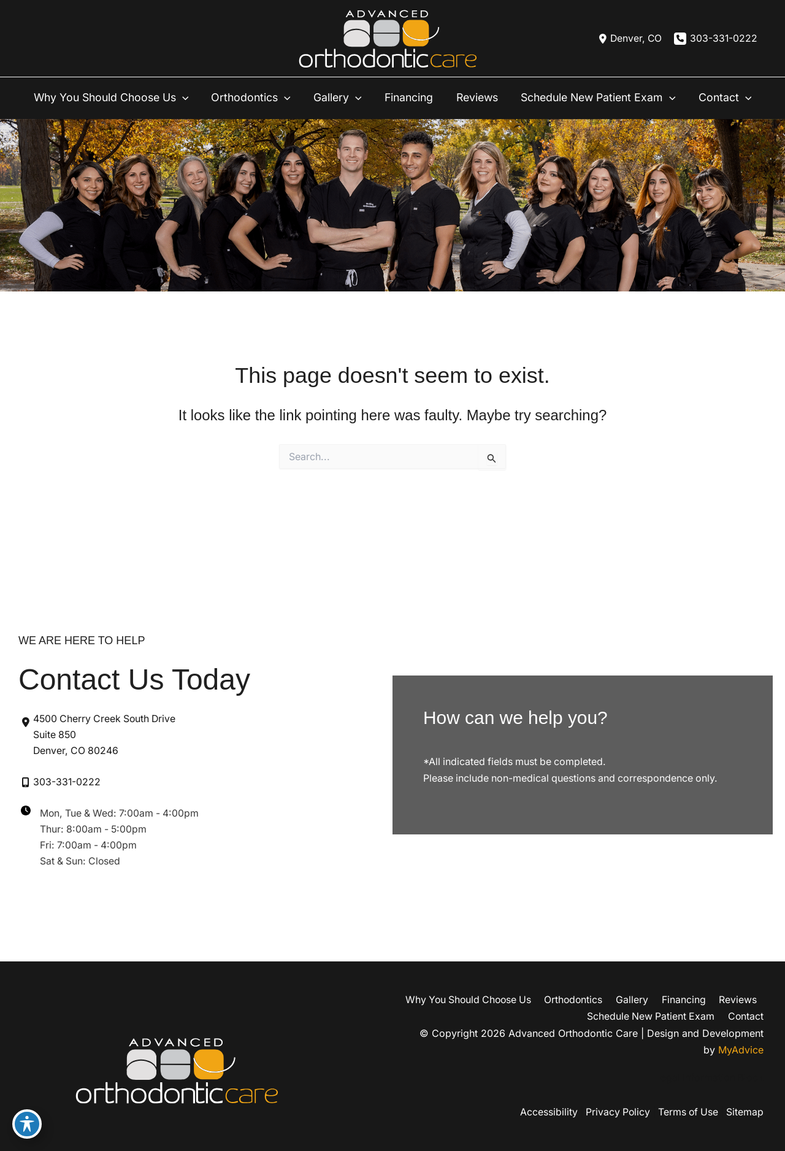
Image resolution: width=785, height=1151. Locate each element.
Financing (689, 1000)
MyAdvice (741, 1049)
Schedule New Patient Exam (653, 1016)
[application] (187, 93)
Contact (745, 1016)
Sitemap (745, 1112)
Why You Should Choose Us (480, 1000)
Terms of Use (686, 1112)
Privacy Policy (613, 1112)
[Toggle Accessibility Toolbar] (27, 1124)
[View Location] (627, 39)
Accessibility (542, 1112)
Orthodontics (585, 1000)
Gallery (640, 1000)
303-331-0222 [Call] (723, 39)
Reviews (740, 1000)
